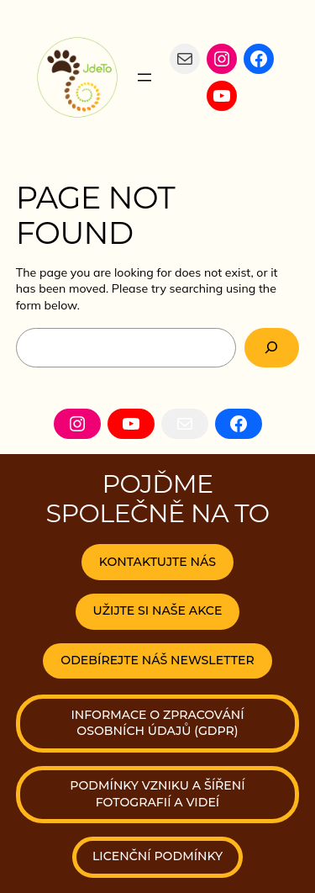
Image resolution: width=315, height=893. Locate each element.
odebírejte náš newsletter (157, 660)
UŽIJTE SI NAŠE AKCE (158, 610)
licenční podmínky (157, 856)
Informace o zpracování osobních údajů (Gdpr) (157, 723)
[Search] (272, 347)
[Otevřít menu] (144, 77)
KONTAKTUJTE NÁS (157, 561)
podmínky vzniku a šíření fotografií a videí (157, 794)
